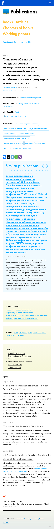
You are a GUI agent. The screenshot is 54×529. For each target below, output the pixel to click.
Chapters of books (18, 27)
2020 (8, 335)
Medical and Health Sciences (20, 361)
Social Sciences (14, 367)
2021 (44, 332)
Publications (23, 11)
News (6, 376)
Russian (17, 112)
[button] (6, 170)
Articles (22, 21)
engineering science (14, 312)
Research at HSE (24, 42)
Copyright (28, 519)
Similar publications (22, 165)
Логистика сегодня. (10, 88)
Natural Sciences (15, 364)
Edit (50, 526)
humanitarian (28, 312)
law (23, 315)
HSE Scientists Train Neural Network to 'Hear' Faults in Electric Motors (25, 387)
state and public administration (26, 318)
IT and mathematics (13, 315)
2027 (16, 332)
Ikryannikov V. (8, 91)
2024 (30, 332)
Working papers (16, 33)
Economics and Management (30, 98)
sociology (9, 318)
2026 (20, 332)
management (30, 315)
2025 (25, 332)
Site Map (6, 523)
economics (26, 310)
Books (8, 21)
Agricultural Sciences (16, 353)
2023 (35, 332)
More (22, 335)
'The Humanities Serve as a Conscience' (23, 426)
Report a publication (10, 42)
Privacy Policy (39, 519)
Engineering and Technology (19, 356)
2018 (17, 335)
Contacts (19, 519)
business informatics (13, 310)
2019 (12, 335)
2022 (39, 332)
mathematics (42, 315)
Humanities (12, 358)
